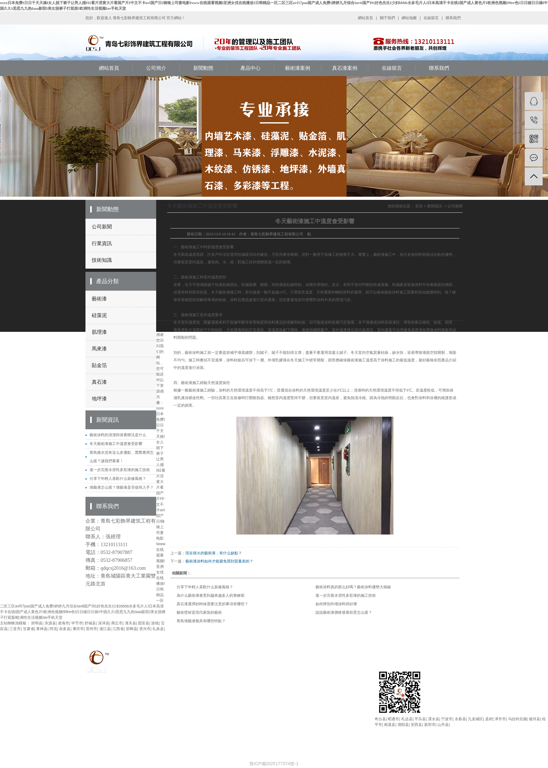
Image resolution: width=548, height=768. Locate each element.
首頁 (419, 206)
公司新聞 (102, 226)
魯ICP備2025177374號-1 (274, 763)
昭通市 (393, 719)
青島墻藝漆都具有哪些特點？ (201, 621)
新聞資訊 (434, 206)
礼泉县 (158, 629)
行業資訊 (102, 243)
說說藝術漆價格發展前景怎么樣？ (343, 612)
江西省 (118, 629)
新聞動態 (203, 68)
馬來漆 (99, 348)
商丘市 (117, 623)
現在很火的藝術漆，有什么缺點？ (213, 553)
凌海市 (63, 623)
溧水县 (433, 719)
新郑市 (430, 724)
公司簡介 (156, 68)
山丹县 (443, 724)
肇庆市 (78, 629)
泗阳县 (403, 724)
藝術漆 (99, 298)
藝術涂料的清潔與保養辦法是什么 (118, 435)
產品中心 (250, 68)
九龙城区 (475, 719)
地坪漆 (99, 398)
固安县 (143, 623)
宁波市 (446, 719)
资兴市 (145, 629)
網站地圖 (409, 18)
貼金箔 (99, 365)
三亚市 (15, 629)
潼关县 (130, 623)
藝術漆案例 (297, 68)
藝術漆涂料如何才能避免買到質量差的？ (219, 561)
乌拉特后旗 (517, 719)
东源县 (50, 623)
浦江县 (105, 629)
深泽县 (103, 623)
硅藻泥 (99, 315)
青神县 (41, 629)
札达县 (407, 719)
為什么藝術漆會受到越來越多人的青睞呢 (210, 595)
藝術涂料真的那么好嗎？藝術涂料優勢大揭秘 (353, 587)
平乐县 (420, 719)
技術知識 (102, 260)
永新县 (460, 719)
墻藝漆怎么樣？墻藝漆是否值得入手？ (122, 487)
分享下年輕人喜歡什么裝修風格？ (118, 478)
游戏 (155, 623)
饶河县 (534, 719)
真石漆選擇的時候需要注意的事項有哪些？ (212, 604)
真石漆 (99, 382)
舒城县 (90, 623)
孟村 (489, 719)
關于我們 (387, 18)
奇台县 (380, 719)
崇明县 (36, 623)
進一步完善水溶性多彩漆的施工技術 (120, 470)
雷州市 (91, 629)
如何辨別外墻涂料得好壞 (336, 604)
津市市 (500, 719)
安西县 (416, 724)
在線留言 (431, 18)
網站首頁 (365, 18)
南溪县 (389, 724)
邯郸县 (131, 629)
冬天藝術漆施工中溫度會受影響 (116, 444)
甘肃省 (28, 629)
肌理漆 (99, 332)
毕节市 (77, 623)
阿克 (53, 629)
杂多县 (64, 629)
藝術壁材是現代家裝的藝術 (199, 612)
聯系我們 (453, 18)
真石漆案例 (344, 68)
